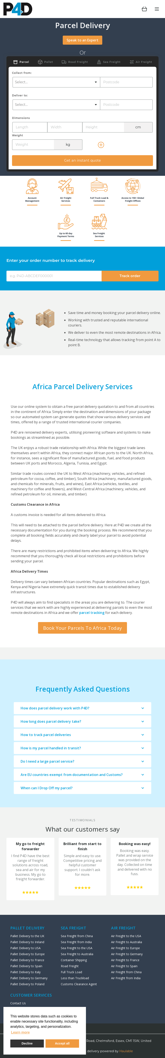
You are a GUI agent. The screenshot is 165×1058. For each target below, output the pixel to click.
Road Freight (78, 62)
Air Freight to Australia (126, 942)
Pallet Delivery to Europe (27, 954)
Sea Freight (112, 62)
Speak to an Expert (82, 40)
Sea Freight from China (77, 936)
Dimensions (21, 118)
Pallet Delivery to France (27, 960)
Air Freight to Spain (124, 966)
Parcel (24, 62)
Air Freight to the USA (126, 936)
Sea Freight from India (76, 942)
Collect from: (22, 72)
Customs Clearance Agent (79, 984)
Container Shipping (74, 960)
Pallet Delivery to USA (25, 948)
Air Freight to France (125, 960)
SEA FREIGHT (73, 927)
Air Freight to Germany (127, 954)
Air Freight (144, 62)
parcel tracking (91, 612)
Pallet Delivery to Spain (26, 966)
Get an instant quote (82, 160)
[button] (82, 708)
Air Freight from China (126, 972)
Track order (130, 276)
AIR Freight (123, 927)
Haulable (126, 1051)
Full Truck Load (71, 972)
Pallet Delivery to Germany (28, 978)
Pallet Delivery (27, 927)
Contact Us (18, 1003)
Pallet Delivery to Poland (27, 984)
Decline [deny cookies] (27, 1043)
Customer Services (31, 995)
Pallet (48, 62)
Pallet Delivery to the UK (27, 936)
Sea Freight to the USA (76, 948)
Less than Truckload (75, 978)
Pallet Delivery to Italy (25, 972)
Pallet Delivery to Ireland (27, 942)
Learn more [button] (20, 1032)
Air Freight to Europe (125, 948)
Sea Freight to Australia (77, 954)
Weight (17, 135)
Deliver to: (20, 95)
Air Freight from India (126, 978)
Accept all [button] (62, 1043)
